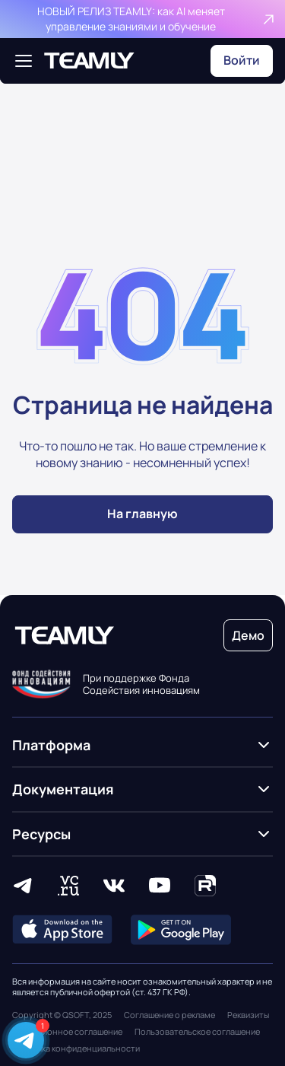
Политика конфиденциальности (76, 1048)
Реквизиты (248, 1015)
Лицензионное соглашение (67, 1031)
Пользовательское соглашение (197, 1031)
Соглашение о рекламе (169, 1015)
